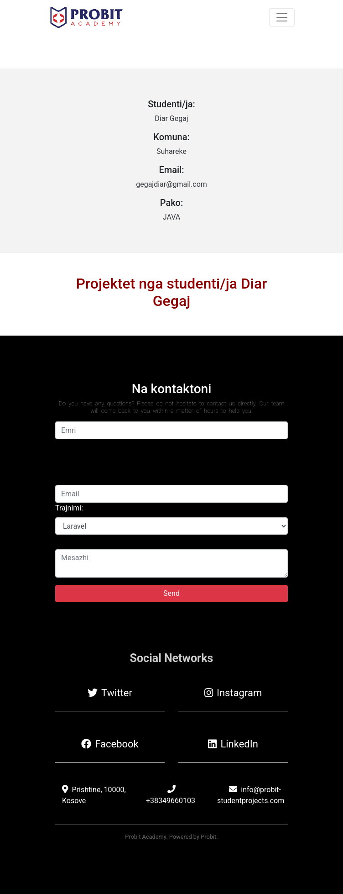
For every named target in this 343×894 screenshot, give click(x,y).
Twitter (110, 693)
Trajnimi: (69, 508)
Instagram (233, 693)
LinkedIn (233, 744)
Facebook (110, 744)
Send (171, 593)
